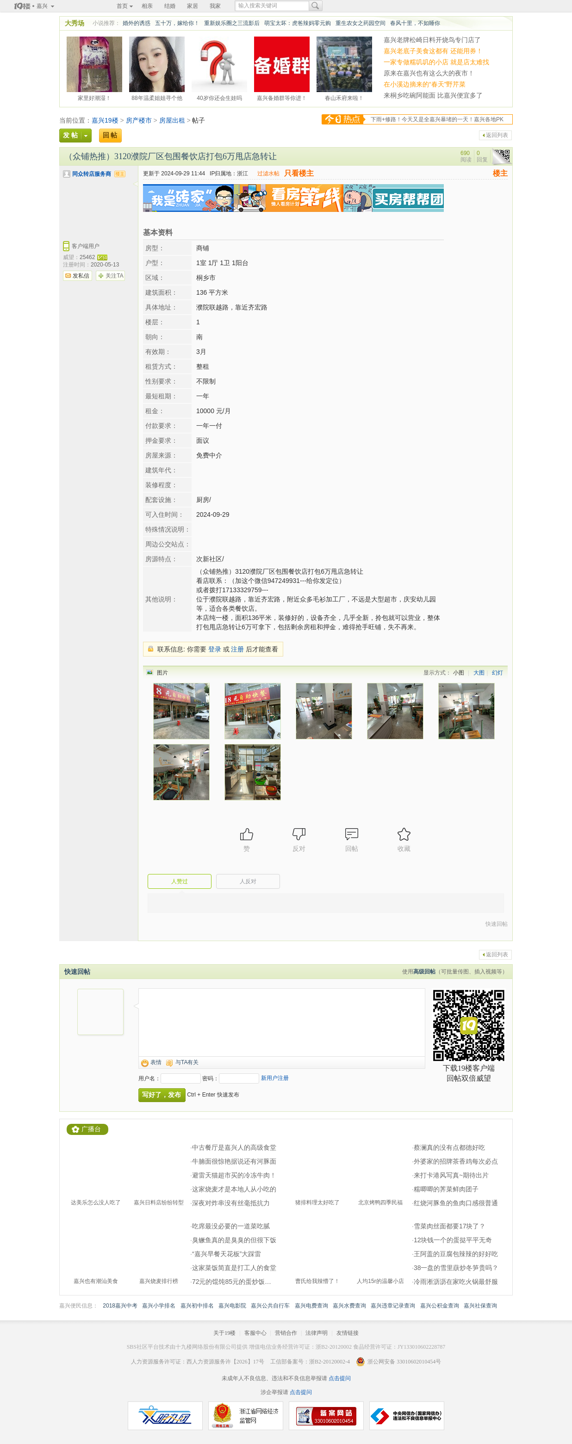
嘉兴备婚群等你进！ (282, 96)
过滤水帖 (268, 173)
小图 (458, 672)
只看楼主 (299, 173)
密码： (210, 1078)
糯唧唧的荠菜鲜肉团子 (446, 1189)
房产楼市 (139, 120)
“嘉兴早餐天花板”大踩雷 (226, 1254)
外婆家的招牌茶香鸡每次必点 (456, 1161)
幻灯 (497, 672)
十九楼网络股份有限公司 (205, 1347)
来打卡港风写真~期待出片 (451, 1175)
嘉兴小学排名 (158, 1305)
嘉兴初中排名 (197, 1305)
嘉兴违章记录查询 (393, 1305)
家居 (192, 6)
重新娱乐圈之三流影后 (232, 23)
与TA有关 (187, 1062)
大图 (479, 672)
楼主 (500, 173)
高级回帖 (424, 971)
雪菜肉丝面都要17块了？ (450, 1226)
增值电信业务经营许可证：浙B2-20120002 (300, 1347)
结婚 (169, 6)
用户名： (149, 1078)
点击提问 (339, 1378)
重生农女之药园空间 (360, 23)
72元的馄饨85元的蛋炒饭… (231, 1281)
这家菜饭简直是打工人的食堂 (234, 1267)
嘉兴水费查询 (349, 1305)
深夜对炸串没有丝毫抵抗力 (231, 1203)
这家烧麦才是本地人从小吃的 (234, 1189)
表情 (156, 1062)
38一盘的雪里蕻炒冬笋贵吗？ (456, 1267)
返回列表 (497, 135)
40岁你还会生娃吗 (219, 96)
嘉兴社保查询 (480, 1305)
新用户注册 (275, 1078)
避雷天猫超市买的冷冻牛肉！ (234, 1175)
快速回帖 (496, 924)
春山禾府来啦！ (344, 96)
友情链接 (347, 1333)
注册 (237, 649)
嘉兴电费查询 (311, 1305)
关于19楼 (224, 1333)
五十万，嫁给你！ (177, 23)
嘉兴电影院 (232, 1305)
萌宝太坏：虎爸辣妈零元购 (297, 23)
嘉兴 (42, 6)
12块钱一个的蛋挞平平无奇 (453, 1240)
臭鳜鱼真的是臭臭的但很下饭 (234, 1240)
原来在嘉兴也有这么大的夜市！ (429, 73)
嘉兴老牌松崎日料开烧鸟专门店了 (432, 39)
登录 (214, 649)
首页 (122, 6)
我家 (215, 6)
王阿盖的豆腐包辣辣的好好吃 (456, 1254)
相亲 (147, 6)
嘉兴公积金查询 (439, 1305)
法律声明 (316, 1333)
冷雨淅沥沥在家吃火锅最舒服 (456, 1281)
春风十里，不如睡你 (415, 23)
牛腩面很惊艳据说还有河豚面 (234, 1161)
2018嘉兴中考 (120, 1305)
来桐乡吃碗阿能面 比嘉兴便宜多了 (433, 95)
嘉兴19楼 (105, 120)
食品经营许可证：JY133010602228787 (399, 1347)
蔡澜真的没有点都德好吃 (449, 1147)
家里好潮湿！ (94, 96)
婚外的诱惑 (136, 23)
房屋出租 (172, 120)
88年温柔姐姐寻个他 (156, 96)
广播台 (91, 1129)
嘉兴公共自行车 (270, 1305)
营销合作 (286, 1333)
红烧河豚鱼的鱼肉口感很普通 (456, 1203)
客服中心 (255, 1333)
